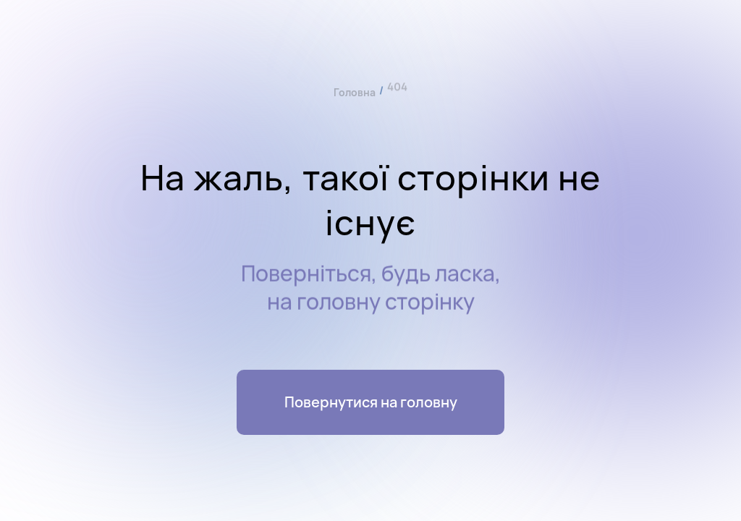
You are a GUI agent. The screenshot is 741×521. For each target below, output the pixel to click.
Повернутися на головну (370, 402)
